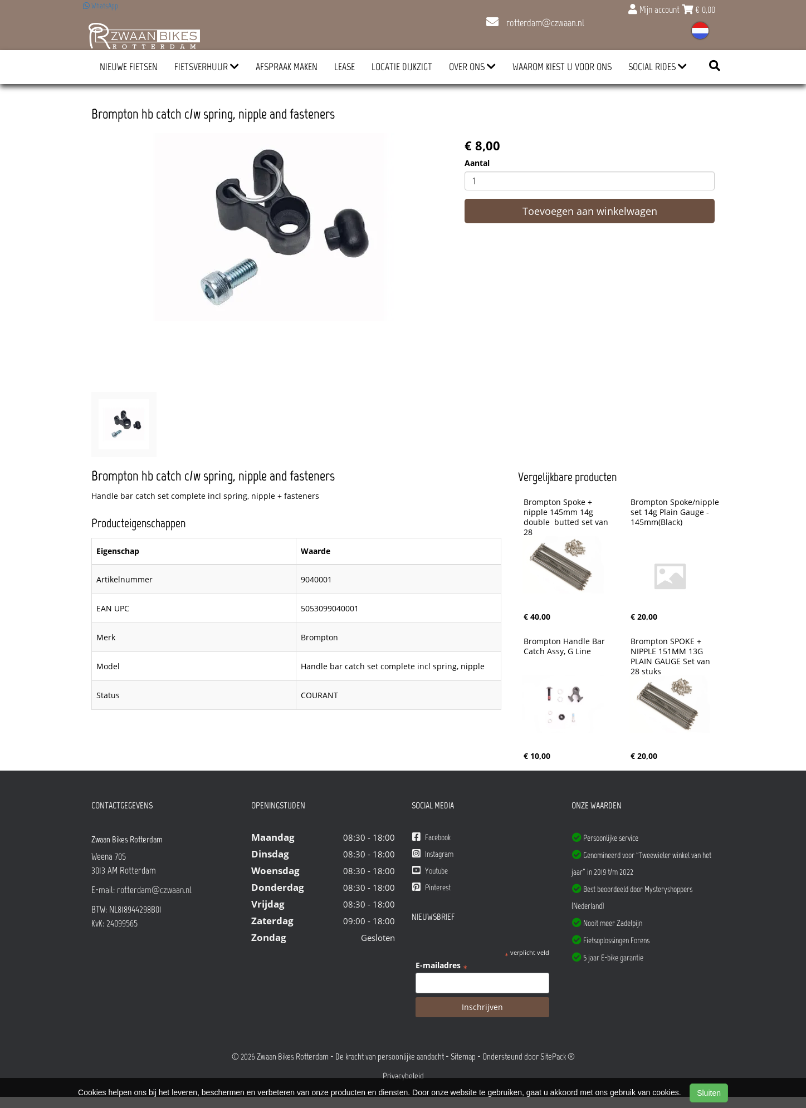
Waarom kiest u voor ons (562, 67)
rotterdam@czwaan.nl (535, 23)
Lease (344, 67)
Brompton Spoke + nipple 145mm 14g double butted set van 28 (567, 517)
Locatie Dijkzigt (402, 67)
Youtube (430, 870)
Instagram (432, 854)
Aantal (477, 163)
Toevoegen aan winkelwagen (589, 211)
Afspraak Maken (286, 67)
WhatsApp (100, 6)
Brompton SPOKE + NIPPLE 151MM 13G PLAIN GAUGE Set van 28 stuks (671, 656)
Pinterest (431, 887)
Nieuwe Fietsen (129, 67)
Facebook (431, 837)
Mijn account (655, 9)
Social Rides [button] (657, 67)
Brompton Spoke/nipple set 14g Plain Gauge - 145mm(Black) (676, 512)
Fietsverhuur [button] (206, 67)
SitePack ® (557, 1056)
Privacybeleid (403, 1076)
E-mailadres (441, 965)
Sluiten (709, 1093)
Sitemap (463, 1056)
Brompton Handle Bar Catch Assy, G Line (565, 646)
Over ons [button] (472, 67)
